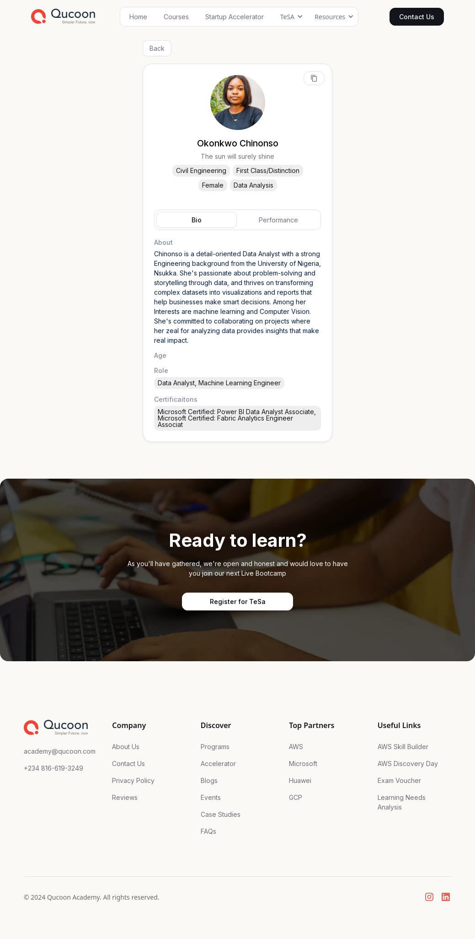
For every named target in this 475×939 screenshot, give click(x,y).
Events (211, 797)
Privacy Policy (133, 780)
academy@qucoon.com (60, 751)
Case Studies (220, 814)
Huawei (300, 780)
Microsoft (303, 763)
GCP (295, 797)
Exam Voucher (399, 780)
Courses (176, 17)
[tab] (196, 220)
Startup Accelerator (234, 17)
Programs (215, 746)
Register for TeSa (238, 601)
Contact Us (416, 17)
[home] (63, 16)
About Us (125, 746)
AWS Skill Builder (403, 746)
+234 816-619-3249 (53, 768)
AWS (296, 746)
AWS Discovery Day (408, 763)
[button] (289, 16)
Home (138, 17)
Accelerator (218, 763)
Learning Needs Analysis (402, 802)
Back (157, 48)
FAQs (208, 831)
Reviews (125, 797)
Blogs (209, 780)
